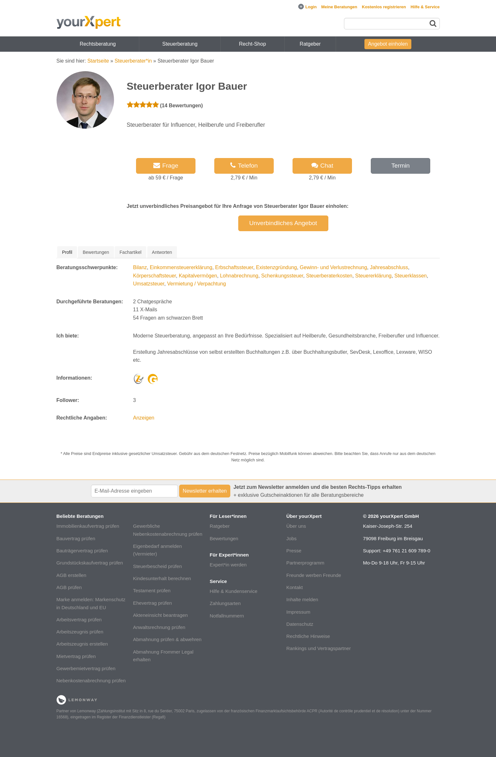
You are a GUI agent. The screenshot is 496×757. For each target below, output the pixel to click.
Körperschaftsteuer (154, 275)
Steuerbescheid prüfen (157, 566)
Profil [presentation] (67, 252)
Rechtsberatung (98, 44)
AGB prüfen (69, 587)
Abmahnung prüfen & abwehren (167, 639)
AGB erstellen (72, 575)
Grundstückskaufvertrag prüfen (90, 562)
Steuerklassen (410, 275)
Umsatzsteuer (148, 283)
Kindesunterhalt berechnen (162, 578)
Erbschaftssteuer (234, 267)
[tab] (67, 252)
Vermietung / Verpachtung (196, 283)
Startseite (98, 61)
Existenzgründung (276, 267)
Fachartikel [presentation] (130, 252)
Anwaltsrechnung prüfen (159, 627)
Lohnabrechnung (239, 275)
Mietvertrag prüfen (76, 656)
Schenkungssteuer (282, 275)
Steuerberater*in (133, 61)
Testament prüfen (152, 590)
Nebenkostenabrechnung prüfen (91, 680)
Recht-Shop (252, 44)
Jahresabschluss (389, 267)
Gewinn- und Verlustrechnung (333, 267)
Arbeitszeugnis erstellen (82, 644)
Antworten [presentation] (162, 252)
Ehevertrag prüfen (152, 603)
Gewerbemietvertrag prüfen (86, 668)
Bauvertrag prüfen (76, 538)
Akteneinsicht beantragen (160, 615)
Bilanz (140, 267)
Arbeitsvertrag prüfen (79, 619)
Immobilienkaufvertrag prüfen (88, 526)
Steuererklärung (373, 275)
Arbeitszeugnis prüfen (80, 631)
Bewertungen (224, 538)
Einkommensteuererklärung (181, 267)
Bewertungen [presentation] (96, 252)
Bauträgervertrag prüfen (82, 550)
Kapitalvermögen (198, 275)
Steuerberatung (179, 44)
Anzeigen (144, 417)
